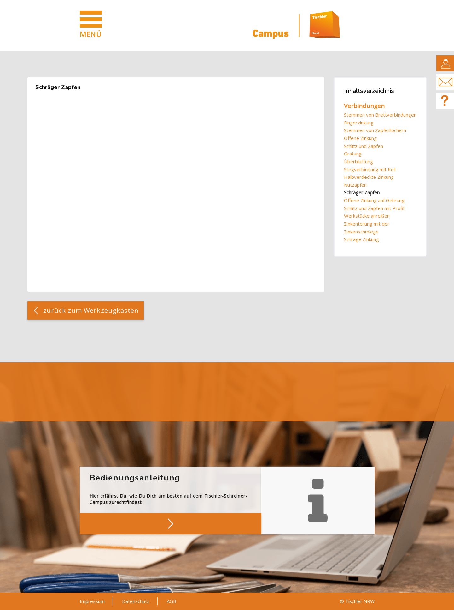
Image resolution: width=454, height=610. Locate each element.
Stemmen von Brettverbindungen (380, 115)
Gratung (353, 153)
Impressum (92, 601)
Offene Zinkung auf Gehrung (374, 200)
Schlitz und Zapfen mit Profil (374, 208)
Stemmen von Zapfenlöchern (375, 130)
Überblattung (358, 161)
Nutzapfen (355, 185)
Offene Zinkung (360, 138)
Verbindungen (364, 106)
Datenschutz (135, 601)
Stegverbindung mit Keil (370, 169)
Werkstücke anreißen (367, 216)
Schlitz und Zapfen (363, 146)
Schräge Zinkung (361, 239)
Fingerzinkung (359, 122)
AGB (171, 601)
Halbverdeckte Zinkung (369, 177)
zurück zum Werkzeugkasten (91, 310)
